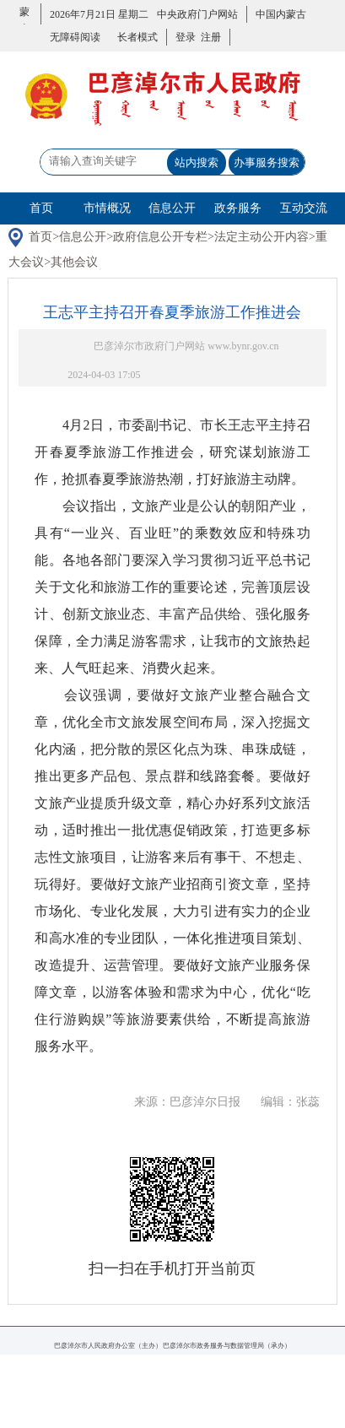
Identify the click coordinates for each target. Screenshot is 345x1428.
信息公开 (172, 208)
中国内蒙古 (281, 14)
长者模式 (137, 37)
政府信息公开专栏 (160, 236)
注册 (208, 37)
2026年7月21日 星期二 (99, 14)
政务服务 (237, 208)
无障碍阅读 (75, 37)
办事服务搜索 (266, 162)
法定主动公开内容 (261, 236)
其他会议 (74, 262)
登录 (185, 37)
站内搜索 (196, 162)
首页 (41, 208)
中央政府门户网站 (197, 14)
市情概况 (107, 208)
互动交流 (303, 208)
